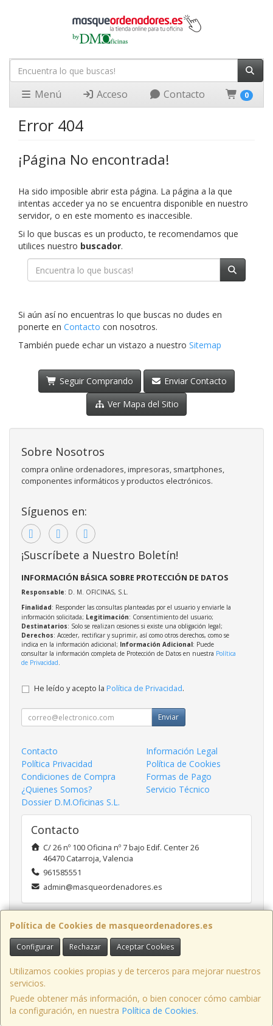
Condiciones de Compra (68, 776)
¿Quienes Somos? (56, 789)
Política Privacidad (56, 764)
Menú (40, 94)
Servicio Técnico (178, 789)
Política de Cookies (159, 1010)
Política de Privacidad (144, 688)
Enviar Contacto (189, 381)
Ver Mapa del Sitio (136, 404)
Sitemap (205, 345)
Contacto (177, 94)
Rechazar (85, 947)
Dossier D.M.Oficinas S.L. (70, 802)
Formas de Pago (179, 776)
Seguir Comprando (89, 381)
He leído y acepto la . (109, 688)
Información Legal (182, 751)
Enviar (168, 717)
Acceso (105, 94)
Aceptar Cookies (145, 947)
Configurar (35, 947)
